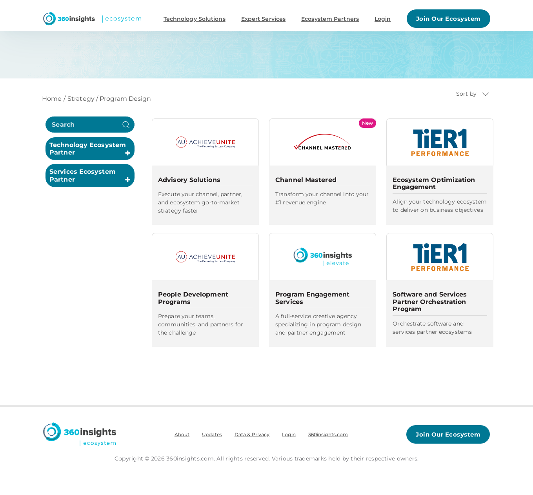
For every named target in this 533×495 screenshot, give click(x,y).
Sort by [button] (472, 94)
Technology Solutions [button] (195, 18)
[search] (90, 124)
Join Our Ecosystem (448, 18)
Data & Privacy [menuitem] (252, 434)
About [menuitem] (182, 434)
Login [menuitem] (289, 434)
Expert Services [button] (263, 18)
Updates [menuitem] (212, 434)
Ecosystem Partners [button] (330, 18)
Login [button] (383, 18)
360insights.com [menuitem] (328, 434)
